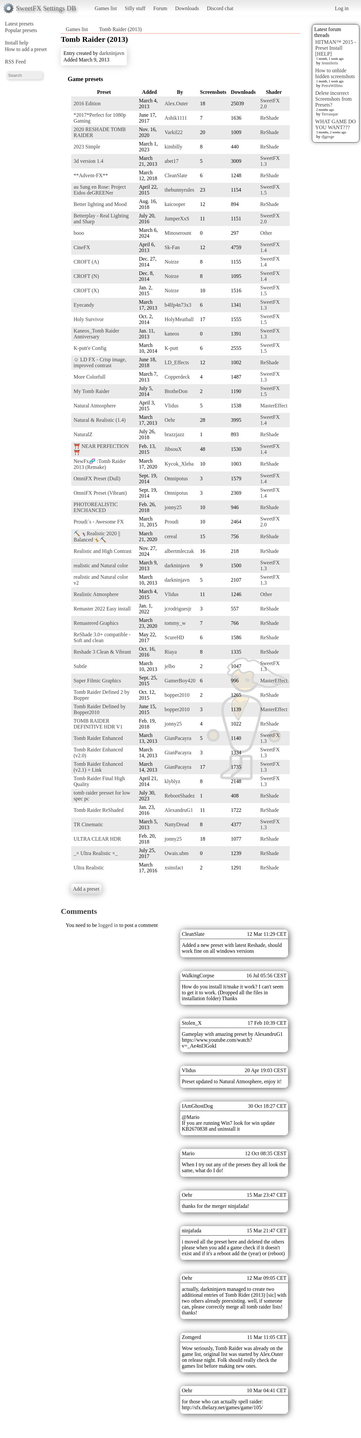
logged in (108, 925)
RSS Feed (15, 61)
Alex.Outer (176, 103)
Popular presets (21, 30)
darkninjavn (111, 53)
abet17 (171, 161)
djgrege (327, 136)
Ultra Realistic (89, 867)
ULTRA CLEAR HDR (97, 839)
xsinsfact (173, 867)
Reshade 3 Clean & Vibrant (102, 652)
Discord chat (220, 8)
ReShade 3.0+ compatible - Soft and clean (102, 637)
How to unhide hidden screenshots (335, 73)
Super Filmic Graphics (97, 680)
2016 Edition (87, 103)
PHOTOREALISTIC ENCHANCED (96, 507)
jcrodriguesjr (177, 608)
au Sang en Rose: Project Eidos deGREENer (100, 190)
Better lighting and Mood (100, 204)
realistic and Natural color (101, 565)
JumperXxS (176, 218)
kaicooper (174, 204)
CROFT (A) (86, 262)
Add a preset (86, 889)
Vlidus (171, 405)
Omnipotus (176, 478)
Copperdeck (177, 377)
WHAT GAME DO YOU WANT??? (335, 124)
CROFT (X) (86, 290)
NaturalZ (83, 434)
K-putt (171, 348)
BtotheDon (175, 391)
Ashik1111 (175, 118)
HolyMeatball (179, 319)
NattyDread (176, 824)
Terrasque (329, 113)
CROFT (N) (86, 276)
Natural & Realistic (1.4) (100, 420)
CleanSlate (175, 175)
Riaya (170, 652)
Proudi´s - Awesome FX (99, 521)
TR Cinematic (88, 824)
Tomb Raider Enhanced (98, 738)
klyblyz (172, 781)
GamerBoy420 (179, 680)
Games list (106, 8)
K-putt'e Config (90, 348)
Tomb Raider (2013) (120, 29)
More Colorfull (89, 377)
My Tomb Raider (92, 391)
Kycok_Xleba (179, 464)
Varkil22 (173, 132)
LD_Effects (176, 362)
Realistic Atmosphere (96, 594)
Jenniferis (329, 62)
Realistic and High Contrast (102, 551)
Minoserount (177, 233)
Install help (16, 42)
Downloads (187, 8)
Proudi (171, 521)
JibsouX (172, 449)
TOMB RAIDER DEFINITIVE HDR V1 (98, 723)
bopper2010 (176, 695)
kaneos (171, 333)
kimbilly (173, 146)
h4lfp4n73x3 (177, 305)
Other (266, 233)
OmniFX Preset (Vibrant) (100, 493)
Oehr (169, 420)
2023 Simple (87, 146)
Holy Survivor (89, 319)
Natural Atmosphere (95, 405)
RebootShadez (179, 795)
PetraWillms (331, 85)
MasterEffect (273, 405)
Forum (160, 8)
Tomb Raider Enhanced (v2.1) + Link (98, 767)
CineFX (82, 247)
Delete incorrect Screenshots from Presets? (333, 99)
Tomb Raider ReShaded (99, 810)
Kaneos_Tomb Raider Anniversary (96, 333)
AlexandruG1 (178, 810)
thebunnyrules (179, 190)
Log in (342, 8)
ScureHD (174, 637)
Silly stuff (135, 8)
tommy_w (175, 623)
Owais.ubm (176, 853)
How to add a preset (26, 49)
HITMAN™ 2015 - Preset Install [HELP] (335, 48)
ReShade (269, 118)
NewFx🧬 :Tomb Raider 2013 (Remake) (100, 464)
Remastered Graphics (96, 623)
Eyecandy (84, 305)
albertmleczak (179, 551)
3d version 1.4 (88, 161)
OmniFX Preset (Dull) (97, 478)
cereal (170, 536)
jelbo (169, 666)
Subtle (80, 666)
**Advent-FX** (91, 175)
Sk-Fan (172, 247)
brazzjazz (174, 434)
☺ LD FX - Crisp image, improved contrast (100, 362)
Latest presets (19, 23)
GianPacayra (177, 738)
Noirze (171, 262)
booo (79, 233)
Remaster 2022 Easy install (102, 608)
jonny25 (172, 507)
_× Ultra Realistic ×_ (96, 853)
